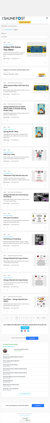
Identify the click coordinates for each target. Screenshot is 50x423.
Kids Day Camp (9, 154)
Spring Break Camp (10, 131)
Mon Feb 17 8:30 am (8, 152)
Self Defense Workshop (12, 239)
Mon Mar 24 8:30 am (8, 129)
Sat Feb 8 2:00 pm (7, 173)
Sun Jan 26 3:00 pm (8, 236)
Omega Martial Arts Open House (15, 258)
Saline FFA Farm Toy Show (12, 48)
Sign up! (25, 327)
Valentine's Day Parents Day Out (15, 175)
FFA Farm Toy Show (10, 218)
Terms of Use (22, 421)
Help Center (28, 415)
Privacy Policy (28, 421)
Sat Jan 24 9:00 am (8, 44)
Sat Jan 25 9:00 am (8, 215)
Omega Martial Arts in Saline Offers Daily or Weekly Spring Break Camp (14, 108)
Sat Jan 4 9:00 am (7, 278)
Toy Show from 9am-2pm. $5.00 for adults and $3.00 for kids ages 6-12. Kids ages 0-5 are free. (14, 54)
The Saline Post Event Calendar (10, 344)
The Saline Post (15, 58)
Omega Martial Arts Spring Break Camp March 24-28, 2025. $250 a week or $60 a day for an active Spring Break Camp (15, 136)
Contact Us (21, 415)
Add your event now (25, 393)
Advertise (32, 338)
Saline (4, 42)
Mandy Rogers (6, 58)
